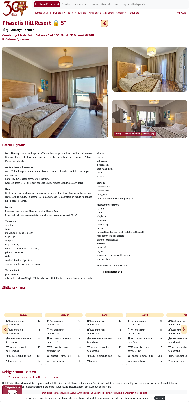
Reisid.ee (66, 4)
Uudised (85, 392)
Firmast (108, 392)
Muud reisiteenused (52, 392)
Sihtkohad (108, 12)
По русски (181, 12)
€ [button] (104, 23)
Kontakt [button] (120, 12)
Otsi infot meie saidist (136, 392)
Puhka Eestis (94, 12)
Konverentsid (79, 4)
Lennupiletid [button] (56, 12)
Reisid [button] (70, 12)
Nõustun (159, 398)
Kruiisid (82, 12)
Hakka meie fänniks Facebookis (104, 4)
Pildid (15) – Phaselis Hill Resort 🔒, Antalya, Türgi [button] (135, 134)
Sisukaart (76, 392)
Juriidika (66, 392)
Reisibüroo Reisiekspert (47, 4)
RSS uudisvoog (97, 392)
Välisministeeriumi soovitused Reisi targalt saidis (33, 377)
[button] (55, 92)
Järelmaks (134, 12)
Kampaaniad (41, 12)
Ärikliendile (118, 392)
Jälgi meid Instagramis (134, 4)
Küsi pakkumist (12, 392)
